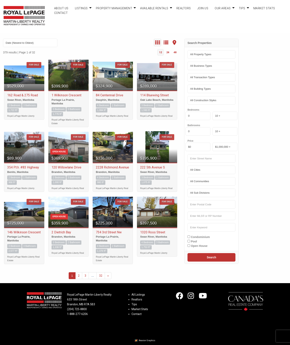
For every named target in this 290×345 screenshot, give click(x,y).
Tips (242, 8)
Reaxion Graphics (147, 340)
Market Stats (264, 8)
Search (211, 257)
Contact (61, 13)
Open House (197, 245)
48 (175, 52)
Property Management (114, 8)
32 (100, 275)
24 (167, 52)
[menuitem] (61, 8)
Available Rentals (154, 8)
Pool (192, 241)
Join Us (202, 8)
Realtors (183, 8)
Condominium (198, 237)
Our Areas (223, 8)
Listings (81, 8)
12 (160, 52)
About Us (61, 8)
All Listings (138, 294)
